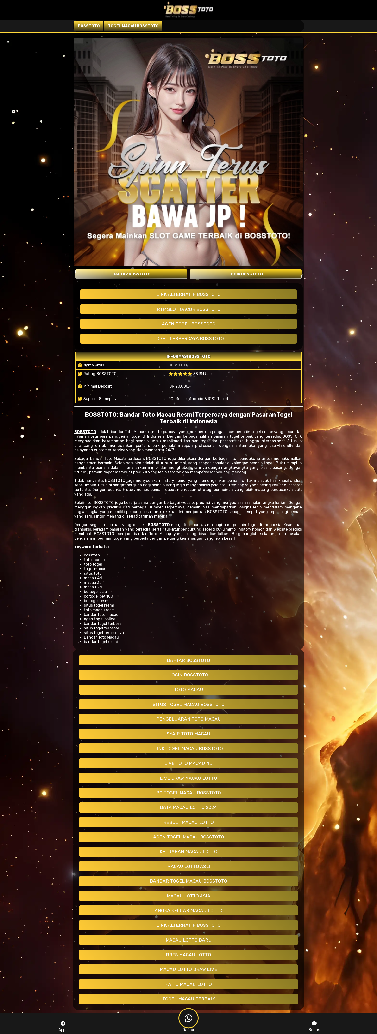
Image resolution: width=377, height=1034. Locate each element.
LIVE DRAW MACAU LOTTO (188, 778)
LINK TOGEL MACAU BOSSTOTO (188, 748)
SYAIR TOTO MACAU (188, 733)
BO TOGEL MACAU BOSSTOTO (188, 792)
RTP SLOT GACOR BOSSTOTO (188, 309)
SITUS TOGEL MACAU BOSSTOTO (189, 704)
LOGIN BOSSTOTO (188, 675)
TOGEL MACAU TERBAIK (188, 999)
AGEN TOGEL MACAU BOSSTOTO (188, 837)
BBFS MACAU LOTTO (188, 954)
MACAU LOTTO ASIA (188, 896)
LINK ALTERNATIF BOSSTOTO (189, 294)
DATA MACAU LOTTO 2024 (188, 807)
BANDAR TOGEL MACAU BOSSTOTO (188, 881)
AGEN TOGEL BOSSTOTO (188, 324)
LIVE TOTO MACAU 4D (188, 763)
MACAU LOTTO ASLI (188, 866)
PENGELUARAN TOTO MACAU (188, 719)
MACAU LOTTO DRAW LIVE (188, 969)
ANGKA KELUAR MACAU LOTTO (188, 910)
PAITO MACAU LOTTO (188, 984)
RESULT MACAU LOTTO (188, 822)
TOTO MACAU (188, 689)
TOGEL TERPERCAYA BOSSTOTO (188, 338)
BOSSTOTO (178, 365)
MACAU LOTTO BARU (189, 940)
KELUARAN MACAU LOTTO (188, 851)
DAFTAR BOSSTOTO (188, 660)
